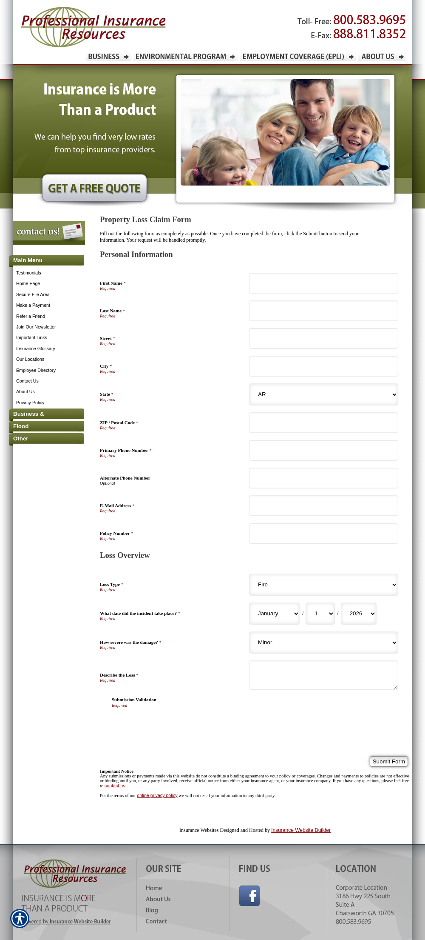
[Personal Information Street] (323, 338)
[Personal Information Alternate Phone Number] (323, 478)
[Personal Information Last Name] (323, 310)
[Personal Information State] (323, 394)
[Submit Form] (389, 761)
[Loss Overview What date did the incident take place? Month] (274, 614)
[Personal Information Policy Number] (323, 533)
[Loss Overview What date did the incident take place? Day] (320, 614)
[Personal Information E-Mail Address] (323, 505)
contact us (115, 785)
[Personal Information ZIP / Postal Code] (323, 422)
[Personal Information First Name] (323, 283)
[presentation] (176, 724)
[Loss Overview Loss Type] (323, 585)
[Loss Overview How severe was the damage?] (323, 642)
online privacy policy (157, 795)
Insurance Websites (198, 830)
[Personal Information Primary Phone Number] (323, 450)
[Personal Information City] (323, 366)
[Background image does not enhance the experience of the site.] (42, 261)
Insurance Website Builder (301, 830)
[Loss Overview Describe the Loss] (323, 675)
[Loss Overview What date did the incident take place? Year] (359, 614)
